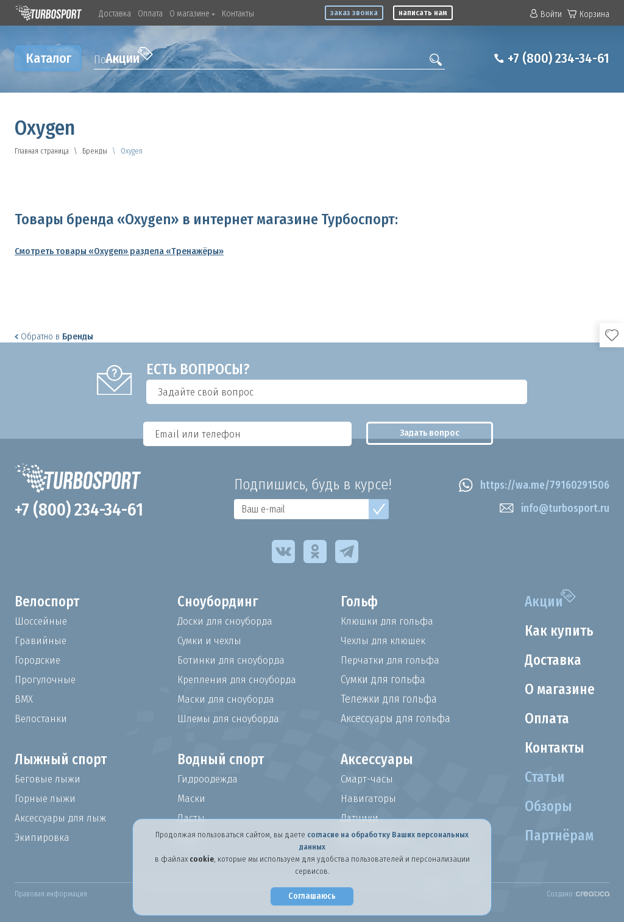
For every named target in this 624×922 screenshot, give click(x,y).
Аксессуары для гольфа (395, 718)
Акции (129, 56)
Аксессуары (377, 760)
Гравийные (41, 640)
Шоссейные (41, 620)
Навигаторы (369, 798)
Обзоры (545, 807)
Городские (38, 659)
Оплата (150, 14)
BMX (24, 698)
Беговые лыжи (49, 778)
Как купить (557, 631)
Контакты (238, 14)
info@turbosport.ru (552, 508)
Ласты (191, 817)
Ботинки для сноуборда (232, 659)
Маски (191, 798)
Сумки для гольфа (383, 679)
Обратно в (54, 336)
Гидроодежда (209, 778)
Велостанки (41, 718)
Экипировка (43, 837)
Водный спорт (223, 760)
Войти (546, 14)
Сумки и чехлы (211, 640)
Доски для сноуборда (226, 620)
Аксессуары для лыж (62, 817)
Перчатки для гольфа (391, 659)
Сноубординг (220, 602)
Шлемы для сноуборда (230, 718)
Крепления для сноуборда (239, 679)
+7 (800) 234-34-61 (553, 58)
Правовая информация (51, 894)
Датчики (360, 817)
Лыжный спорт (63, 760)
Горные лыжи (46, 798)
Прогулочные (46, 679)
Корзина (588, 14)
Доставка (115, 14)
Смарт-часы (368, 778)
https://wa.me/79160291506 (531, 485)
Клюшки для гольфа (388, 620)
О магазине (192, 14)
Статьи (542, 777)
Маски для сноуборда (227, 698)
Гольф (360, 602)
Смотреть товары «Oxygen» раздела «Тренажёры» (119, 251)
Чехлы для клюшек (385, 640)
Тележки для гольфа (389, 698)
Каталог (48, 58)
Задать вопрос (560, 391)
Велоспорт (49, 602)
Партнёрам (557, 836)
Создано (578, 894)
